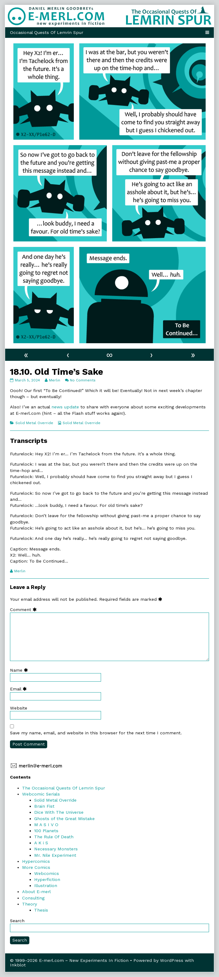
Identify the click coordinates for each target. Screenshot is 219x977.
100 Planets (46, 830)
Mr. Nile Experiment (55, 855)
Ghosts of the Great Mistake (64, 818)
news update (65, 406)
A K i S (41, 842)
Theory (29, 904)
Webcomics (46, 873)
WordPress (171, 960)
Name (20, 670)
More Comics (36, 867)
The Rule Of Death (54, 836)
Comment (24, 609)
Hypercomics (36, 861)
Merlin (54, 380)
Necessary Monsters (56, 848)
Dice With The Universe (58, 812)
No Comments (83, 380)
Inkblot (18, 964)
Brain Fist (44, 806)
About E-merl (36, 891)
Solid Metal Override (34, 423)
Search (17, 920)
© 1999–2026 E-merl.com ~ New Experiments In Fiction (69, 960)
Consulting (33, 898)
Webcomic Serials (41, 794)
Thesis (41, 910)
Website (18, 708)
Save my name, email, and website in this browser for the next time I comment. (96, 732)
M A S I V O (46, 824)
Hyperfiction (47, 879)
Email (19, 688)
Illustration (45, 885)
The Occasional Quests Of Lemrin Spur (63, 788)
